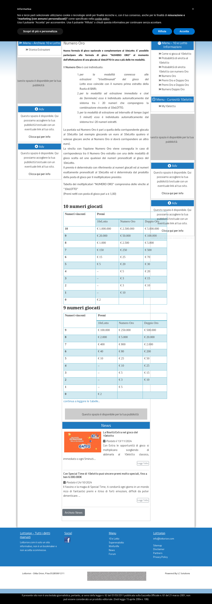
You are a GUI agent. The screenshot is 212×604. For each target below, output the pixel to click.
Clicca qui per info (39, 137)
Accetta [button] (184, 31)
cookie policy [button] (102, 18)
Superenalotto (116, 542)
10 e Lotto (114, 538)
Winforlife (114, 546)
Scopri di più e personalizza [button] (40, 31)
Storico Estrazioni (38, 49)
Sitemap (157, 545)
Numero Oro (167, 76)
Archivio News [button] (74, 512)
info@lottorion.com (163, 538)
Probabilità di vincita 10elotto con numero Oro (174, 69)
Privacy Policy (160, 557)
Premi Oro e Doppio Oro (174, 80)
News (112, 550)
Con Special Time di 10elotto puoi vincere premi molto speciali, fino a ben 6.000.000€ (105, 475)
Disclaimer (158, 549)
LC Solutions (184, 573)
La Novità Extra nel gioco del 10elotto (120, 434)
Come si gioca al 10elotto (175, 54)
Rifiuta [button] (162, 31)
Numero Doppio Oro (172, 89)
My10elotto (167, 106)
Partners (157, 553)
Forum (112, 554)
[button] (193, 9)
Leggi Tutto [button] (142, 463)
